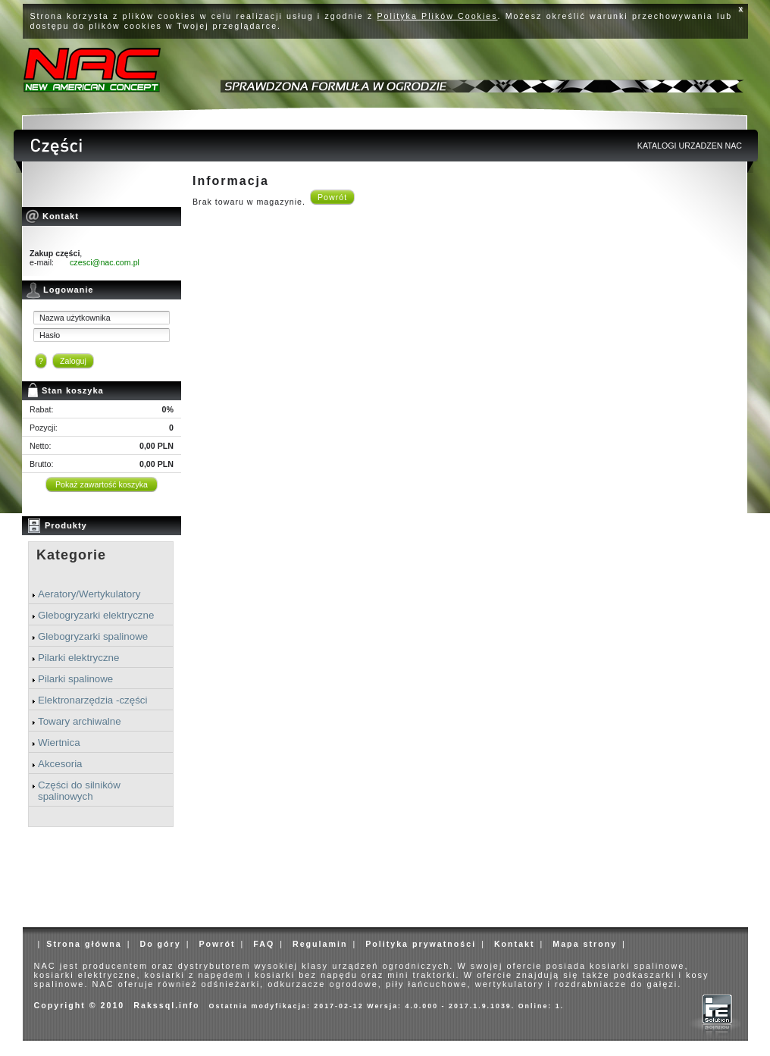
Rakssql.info (166, 1005)
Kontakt (514, 943)
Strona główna (83, 943)
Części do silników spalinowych (79, 790)
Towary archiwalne (79, 721)
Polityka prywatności (420, 943)
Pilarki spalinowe (75, 679)
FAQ (263, 943)
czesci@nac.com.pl (104, 262)
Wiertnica (59, 742)
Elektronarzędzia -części (92, 700)
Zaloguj (73, 360)
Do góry (159, 943)
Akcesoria (60, 763)
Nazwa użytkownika (75, 317)
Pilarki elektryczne (78, 657)
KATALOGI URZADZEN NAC (689, 145)
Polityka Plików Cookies (437, 15)
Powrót (332, 197)
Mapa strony (584, 943)
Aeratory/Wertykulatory (89, 594)
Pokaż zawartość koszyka (101, 484)
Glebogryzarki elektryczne (96, 615)
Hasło (49, 335)
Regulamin (320, 943)
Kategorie (71, 554)
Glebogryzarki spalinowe (93, 636)
